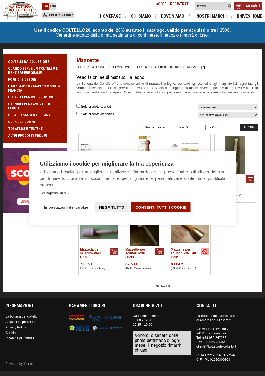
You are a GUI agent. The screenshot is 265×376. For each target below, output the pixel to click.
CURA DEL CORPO (34, 122)
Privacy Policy (15, 327)
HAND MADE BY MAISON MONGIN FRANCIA (34, 88)
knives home (249, 16)
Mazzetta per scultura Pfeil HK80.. (90, 253)
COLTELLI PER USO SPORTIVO (34, 97)
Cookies (11, 333)
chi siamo (141, 16)
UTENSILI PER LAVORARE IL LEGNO (34, 106)
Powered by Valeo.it (19, 364)
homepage (110, 16)
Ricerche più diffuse (19, 338)
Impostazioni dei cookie (66, 207)
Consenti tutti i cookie (160, 207)
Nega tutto (111, 207)
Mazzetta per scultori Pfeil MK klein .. (183, 253)
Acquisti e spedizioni (20, 322)
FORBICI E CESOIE (34, 79)
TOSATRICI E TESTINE (34, 129)
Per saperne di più (54, 193)
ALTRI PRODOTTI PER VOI (34, 135)
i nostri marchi (210, 16)
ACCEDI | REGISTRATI (173, 4)
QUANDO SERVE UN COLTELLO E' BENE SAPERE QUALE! (34, 70)
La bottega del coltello (21, 316)
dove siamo (172, 16)
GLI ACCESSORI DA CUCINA (34, 115)
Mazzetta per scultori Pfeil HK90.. (135, 253)
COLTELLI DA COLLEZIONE (34, 62)
